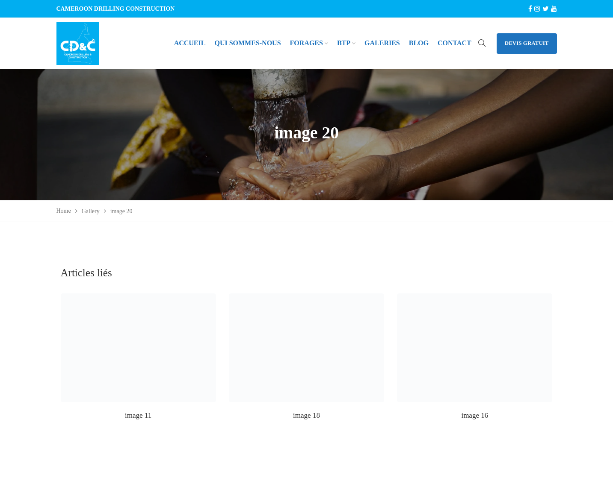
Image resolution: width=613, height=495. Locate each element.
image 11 (138, 415)
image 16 (474, 415)
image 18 (306, 415)
